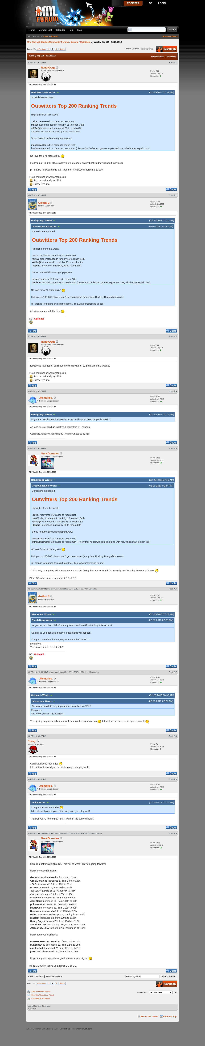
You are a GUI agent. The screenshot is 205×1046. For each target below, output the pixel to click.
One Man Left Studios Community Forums (48, 42)
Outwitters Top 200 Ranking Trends (74, 106)
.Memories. (46, 397)
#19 (175, 779)
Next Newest (52, 976)
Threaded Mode (157, 57)
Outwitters (85, 42)
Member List (45, 30)
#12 (175, 195)
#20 (175, 833)
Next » (62, 49)
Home (32, 30)
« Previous (41, 49)
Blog (79, 30)
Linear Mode (170, 57)
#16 (175, 589)
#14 (175, 391)
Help (71, 30)
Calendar (60, 30)
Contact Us (65, 1029)
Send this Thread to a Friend (42, 995)
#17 (175, 672)
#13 (175, 336)
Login (45, 36)
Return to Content (149, 1016)
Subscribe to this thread (40, 999)
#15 (175, 448)
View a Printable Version (40, 991)
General (74, 42)
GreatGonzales (50, 453)
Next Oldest (37, 976)
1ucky (32, 741)
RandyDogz (48, 67)
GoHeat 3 (43, 202)
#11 (175, 62)
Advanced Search (170, 36)
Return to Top (169, 1016)
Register (55, 36)
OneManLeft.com (84, 1029)
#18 (175, 736)
